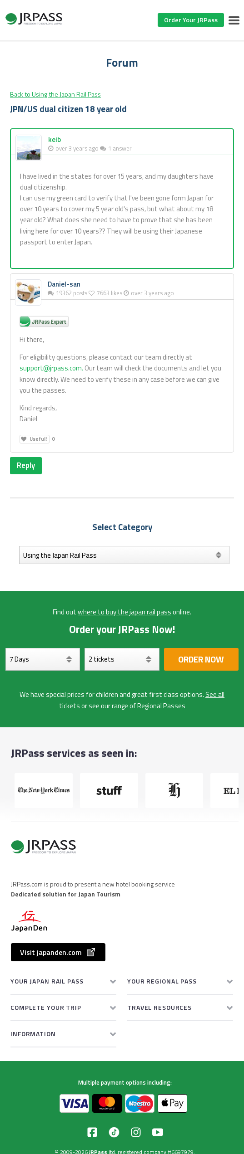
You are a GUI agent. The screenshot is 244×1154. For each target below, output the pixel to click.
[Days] (42, 659)
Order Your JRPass (191, 19)
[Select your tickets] (122, 659)
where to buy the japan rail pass (124, 612)
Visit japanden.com (58, 952)
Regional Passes (161, 706)
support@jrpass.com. (51, 368)
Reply (26, 465)
